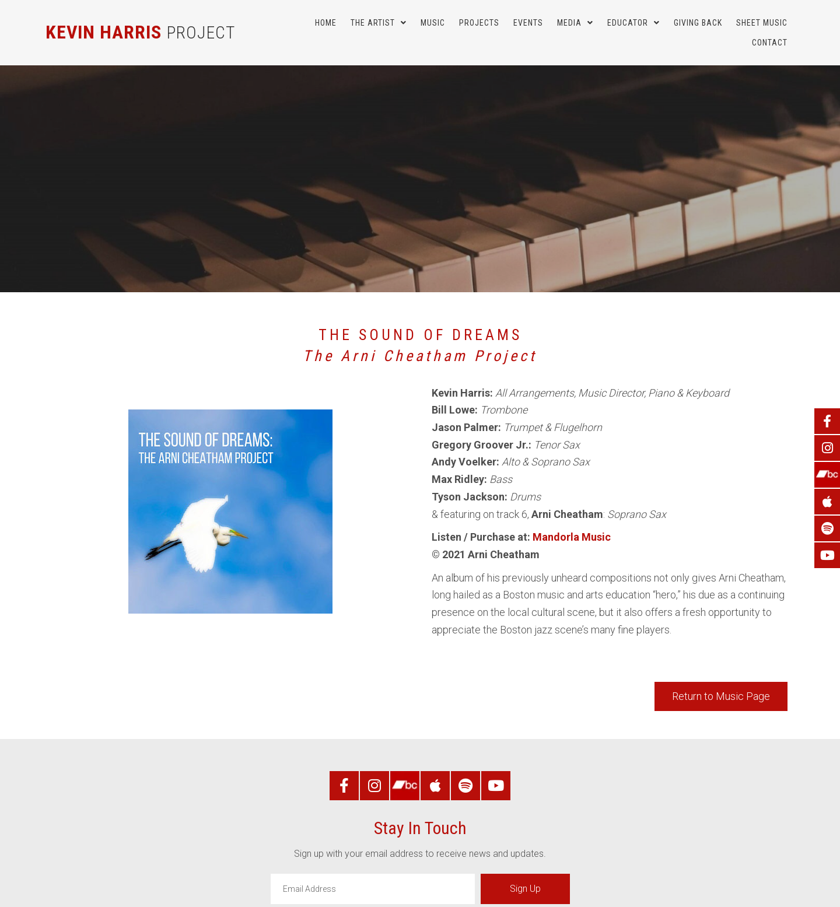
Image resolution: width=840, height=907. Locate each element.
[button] (721, 696)
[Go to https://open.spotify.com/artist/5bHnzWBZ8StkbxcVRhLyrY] (827, 528)
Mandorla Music (572, 537)
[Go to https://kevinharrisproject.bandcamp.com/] (827, 475)
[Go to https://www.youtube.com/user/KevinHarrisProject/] (827, 555)
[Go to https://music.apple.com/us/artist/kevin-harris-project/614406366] (827, 501)
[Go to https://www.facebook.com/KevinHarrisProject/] (827, 421)
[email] (373, 889)
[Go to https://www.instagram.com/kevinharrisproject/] (827, 448)
